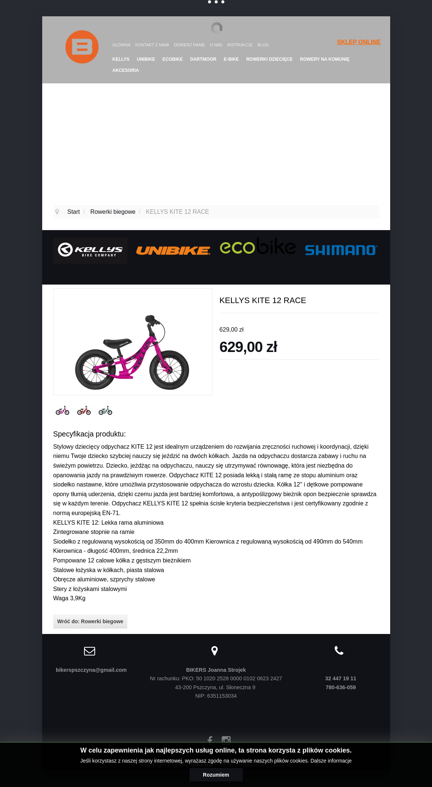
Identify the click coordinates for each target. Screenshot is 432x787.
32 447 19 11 (340, 678)
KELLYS (121, 59)
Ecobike (173, 59)
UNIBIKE (146, 59)
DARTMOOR (203, 59)
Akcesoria (126, 70)
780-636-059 (341, 687)
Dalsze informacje (331, 761)
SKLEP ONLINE (359, 42)
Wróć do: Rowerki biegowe (90, 621)
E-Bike (231, 59)
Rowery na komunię (324, 59)
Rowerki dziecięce (269, 59)
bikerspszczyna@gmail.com (91, 670)
